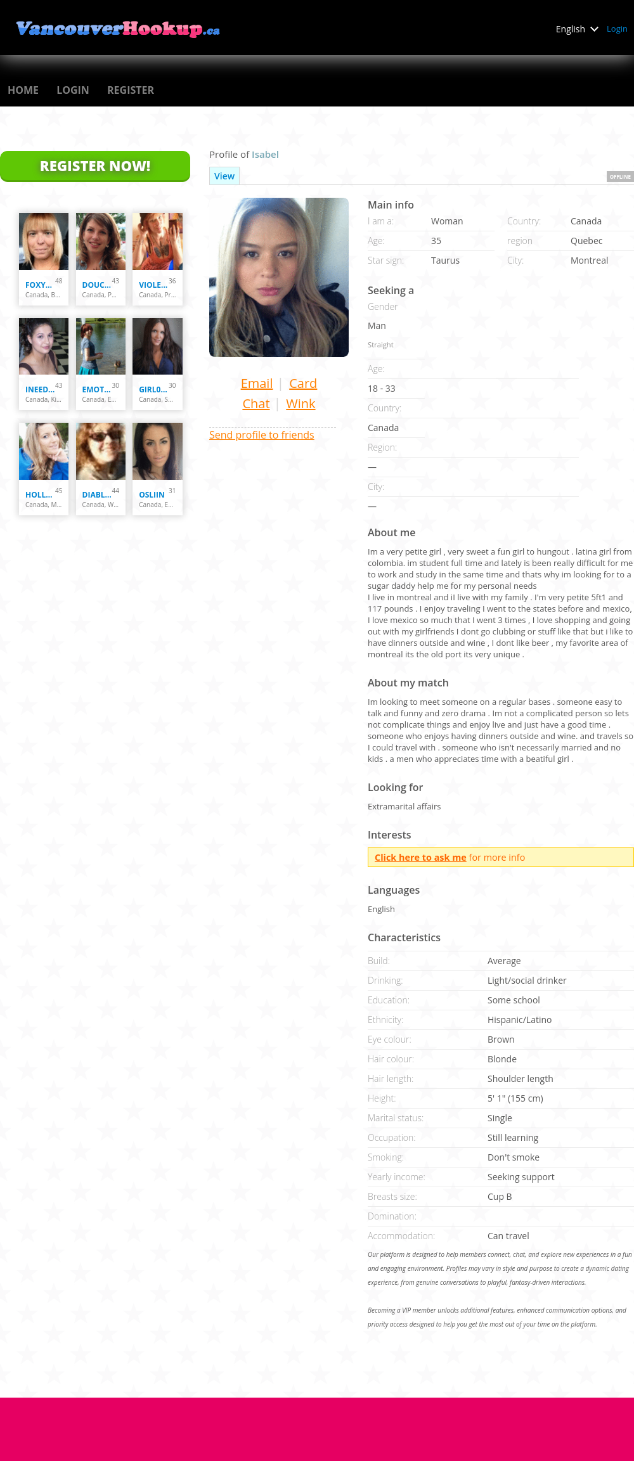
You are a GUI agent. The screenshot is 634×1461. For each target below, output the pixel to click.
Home (23, 90)
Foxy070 (40, 285)
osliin (152, 494)
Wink (300, 403)
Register (130, 90)
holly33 (40, 494)
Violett (154, 285)
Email (257, 383)
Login (617, 28)
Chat (255, 403)
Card (303, 383)
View (224, 176)
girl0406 (154, 389)
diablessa (97, 494)
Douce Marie (97, 285)
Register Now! (95, 165)
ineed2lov (40, 389)
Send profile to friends (261, 435)
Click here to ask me (421, 857)
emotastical (97, 389)
